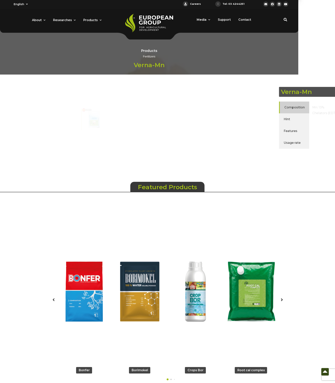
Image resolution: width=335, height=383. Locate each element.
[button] (168, 379)
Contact (244, 19)
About (38, 20)
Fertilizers (149, 56)
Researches (64, 20)
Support (224, 19)
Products (92, 20)
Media (203, 20)
